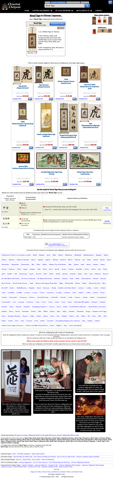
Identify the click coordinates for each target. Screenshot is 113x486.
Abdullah (78, 255)
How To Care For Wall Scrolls (66, 456)
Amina (76, 264)
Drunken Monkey (14, 316)
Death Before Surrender (97, 307)
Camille (19, 293)
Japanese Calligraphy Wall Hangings (93, 465)
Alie (33, 264)
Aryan (31, 274)
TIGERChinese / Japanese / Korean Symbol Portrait (66, 81)
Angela (32, 269)
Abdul (60, 255)
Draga (88, 311)
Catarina (67, 293)
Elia (58, 316)
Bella (77, 278)
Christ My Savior (43, 297)
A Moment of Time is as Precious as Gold (16, 255)
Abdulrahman (89, 255)
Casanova (50, 293)
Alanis (102, 260)
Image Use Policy (35, 472)
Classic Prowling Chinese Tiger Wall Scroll (46, 135)
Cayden (81, 293)
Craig (37, 302)
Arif (15, 274)
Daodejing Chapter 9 (39, 307)
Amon (103, 264)
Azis (85, 274)
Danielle (27, 307)
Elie (77, 316)
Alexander (5, 264)
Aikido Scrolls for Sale (65, 467)
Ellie (99, 316)
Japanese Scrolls (6, 467)
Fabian (90, 321)
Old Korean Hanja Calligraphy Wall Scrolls (63, 435)
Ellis (105, 316)
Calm (3, 293)
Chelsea (32, 297)
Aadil (35, 255)
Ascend (38, 274)
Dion (58, 311)
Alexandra (15, 264)
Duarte (25, 316)
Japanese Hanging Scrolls (50, 467)
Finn (65, 325)
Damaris (95, 302)
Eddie (32, 316)
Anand (4, 269)
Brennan (46, 288)
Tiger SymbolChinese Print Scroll (22, 87)
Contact (98, 11)
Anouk (57, 269)
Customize (57, 24)
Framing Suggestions (25, 462)
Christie (63, 297)
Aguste (48, 260)
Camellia (11, 293)
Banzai (105, 274)
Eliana (71, 316)
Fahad (97, 321)
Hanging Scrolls (53, 465)
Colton (92, 297)
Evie (83, 321)
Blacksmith (69, 283)
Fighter (58, 325)
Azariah (72, 274)
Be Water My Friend (45, 278)
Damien (4, 307)
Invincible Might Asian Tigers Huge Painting (51, 173)
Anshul (71, 269)
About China (26, 459)
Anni (50, 269)
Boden (12, 288)
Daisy (70, 302)
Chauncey (23, 297)
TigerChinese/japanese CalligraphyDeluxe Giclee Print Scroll (90, 125)
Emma (10, 321)
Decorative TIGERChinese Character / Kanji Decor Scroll (89, 87)
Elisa (94, 316)
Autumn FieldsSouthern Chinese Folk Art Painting (23, 167)
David (65, 307)
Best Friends (6, 283)
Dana (11, 307)
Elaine (45, 316)
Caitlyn (88, 288)
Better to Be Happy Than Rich (46, 283)
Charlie (4, 297)
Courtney (29, 302)
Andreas (12, 269)
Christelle (54, 297)
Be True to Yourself (28, 278)
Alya (70, 264)
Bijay (61, 283)
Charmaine (13, 297)
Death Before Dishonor (78, 307)
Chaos (102, 293)
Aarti (48, 255)
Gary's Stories (36, 459)
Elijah (83, 316)
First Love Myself (75, 325)
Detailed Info (17, 99)
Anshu (64, 269)
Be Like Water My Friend (10, 278)
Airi (83, 260)
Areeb (93, 269)
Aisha (89, 260)
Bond (39, 288)
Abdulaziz (68, 255)
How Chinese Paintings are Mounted (44, 456)
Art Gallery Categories (24, 454)
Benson (103, 278)
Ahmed (63, 260)
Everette (50, 321)
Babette (98, 274)
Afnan (33, 260)
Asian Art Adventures (47, 459)
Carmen (27, 293)
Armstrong (23, 274)
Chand (95, 293)
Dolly (64, 311)
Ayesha (65, 274)
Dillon (45, 311)
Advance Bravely (23, 260)
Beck (71, 278)
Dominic (72, 311)
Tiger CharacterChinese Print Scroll (44, 86)
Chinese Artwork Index (20, 467)
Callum (102, 288)
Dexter (33, 311)
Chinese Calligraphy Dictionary (80, 462)
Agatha (40, 260)
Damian (103, 302)
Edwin (39, 316)
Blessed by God (94, 283)
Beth (31, 283)
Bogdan (32, 288)
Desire (17, 311)
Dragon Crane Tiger (100, 311)
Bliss (104, 283)
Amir (82, 264)
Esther (42, 321)
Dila (39, 311)
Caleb (96, 288)
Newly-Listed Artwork (38, 454)
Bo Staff (4, 288)
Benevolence (86, 278)
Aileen (70, 260)
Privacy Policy (46, 472)
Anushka (79, 269)
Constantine (6, 302)
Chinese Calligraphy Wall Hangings (70, 465)
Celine (88, 293)
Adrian (4, 260)
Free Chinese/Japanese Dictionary (59, 462)
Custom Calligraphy (42, 11)
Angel (25, 269)
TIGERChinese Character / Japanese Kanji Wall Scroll (22, 124)
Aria (99, 269)
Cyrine (57, 302)
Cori (14, 302)
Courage (21, 302)
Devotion (25, 311)
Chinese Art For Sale (34, 467)
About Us (19, 459)
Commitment (101, 297)
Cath (74, 293)
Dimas (52, 311)
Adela (106, 255)
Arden (87, 269)
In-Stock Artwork (64, 11)
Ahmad (55, 260)
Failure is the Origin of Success (12, 325)
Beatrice (57, 278)
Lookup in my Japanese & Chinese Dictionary (57, 244)
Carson (34, 293)
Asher (51, 274)
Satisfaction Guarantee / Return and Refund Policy (67, 472)
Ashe (45, 274)
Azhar (80, 274)
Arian (105, 269)
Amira (89, 264)
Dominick (80, 311)
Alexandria (25, 264)
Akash (95, 260)
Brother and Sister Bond (67, 288)
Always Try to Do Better (57, 264)
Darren (51, 307)
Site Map (56, 469)
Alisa (38, 264)
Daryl (59, 307)
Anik (39, 269)
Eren (16, 321)
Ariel (3, 274)
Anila (45, 269)
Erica (22, 321)
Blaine (77, 283)
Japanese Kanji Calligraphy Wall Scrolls (30, 435)
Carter (42, 293)
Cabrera (81, 288)
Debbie (4, 311)
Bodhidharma (22, 288)
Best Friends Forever (20, 283)
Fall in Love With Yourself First (37, 325)
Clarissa (77, 297)
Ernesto (29, 321)
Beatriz (65, 278)
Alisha (44, 264)
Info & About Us (84, 11)
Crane (44, 302)
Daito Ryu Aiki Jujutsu (81, 302)
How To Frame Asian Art (40, 462)
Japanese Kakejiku (27, 465)
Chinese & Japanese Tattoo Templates (87, 456)
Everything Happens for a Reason (68, 321)
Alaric (109, 260)
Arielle (9, 274)
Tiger (35, 53)
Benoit (95, 278)
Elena (52, 316)
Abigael (98, 255)
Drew (3, 316)
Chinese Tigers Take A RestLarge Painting (85, 173)
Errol (36, 321)
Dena (11, 311)
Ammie (95, 264)
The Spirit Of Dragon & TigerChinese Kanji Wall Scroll (68, 136)
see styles (5, 212)
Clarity (85, 297)
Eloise (4, 321)
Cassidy (58, 293)
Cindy (70, 297)
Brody (54, 288)
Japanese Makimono (40, 465)
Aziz (91, 274)
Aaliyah (41, 255)
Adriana (12, 260)
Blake (84, 283)
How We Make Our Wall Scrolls (22, 456)
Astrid (58, 274)
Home (27, 11)
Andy (19, 269)
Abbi (54, 255)
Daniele (18, 307)
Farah (52, 325)
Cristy (50, 302)
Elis (89, 316)
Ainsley (77, 260)
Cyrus (63, 302)
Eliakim (64, 316)
